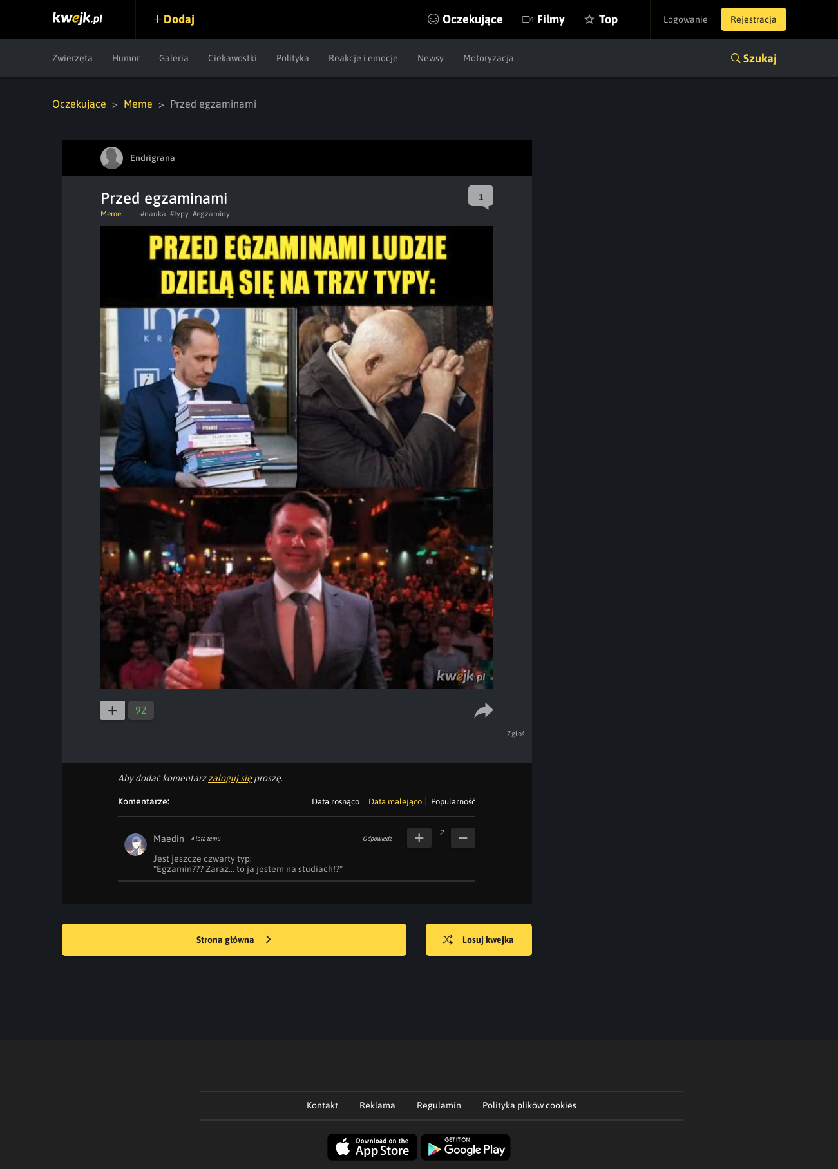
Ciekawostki (232, 58)
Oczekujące (473, 19)
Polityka (292, 58)
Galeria (174, 58)
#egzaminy (211, 213)
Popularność (453, 801)
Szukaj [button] (760, 58)
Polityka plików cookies (529, 1105)
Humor (126, 58)
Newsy (430, 58)
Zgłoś (516, 733)
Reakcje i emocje (363, 58)
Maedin (168, 838)
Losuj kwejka (478, 940)
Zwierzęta (72, 58)
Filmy (551, 19)
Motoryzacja (488, 58)
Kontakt (322, 1105)
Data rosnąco (335, 801)
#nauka (153, 213)
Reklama (377, 1105)
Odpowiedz (377, 838)
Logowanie (685, 19)
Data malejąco (395, 801)
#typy (179, 213)
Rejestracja (753, 19)
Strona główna (233, 940)
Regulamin (439, 1105)
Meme (138, 103)
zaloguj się (230, 778)
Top (608, 19)
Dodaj (179, 19)
